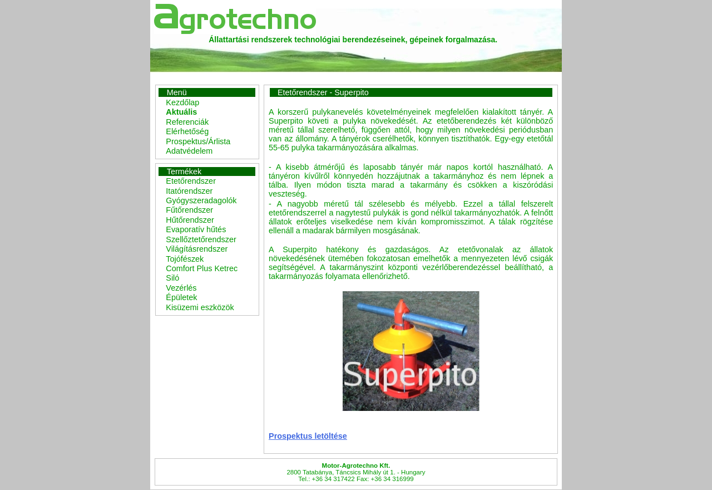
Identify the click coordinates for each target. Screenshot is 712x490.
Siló (172, 277)
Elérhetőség (187, 131)
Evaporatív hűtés (196, 229)
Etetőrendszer (191, 181)
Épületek (181, 297)
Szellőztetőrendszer (201, 239)
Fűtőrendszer (189, 209)
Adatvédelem (189, 150)
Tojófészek (185, 258)
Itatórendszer (189, 191)
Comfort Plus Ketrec (202, 268)
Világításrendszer (197, 248)
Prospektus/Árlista (198, 141)
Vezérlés (181, 287)
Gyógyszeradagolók (201, 200)
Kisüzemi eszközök (200, 307)
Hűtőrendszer (190, 219)
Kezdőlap (182, 102)
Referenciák (187, 121)
